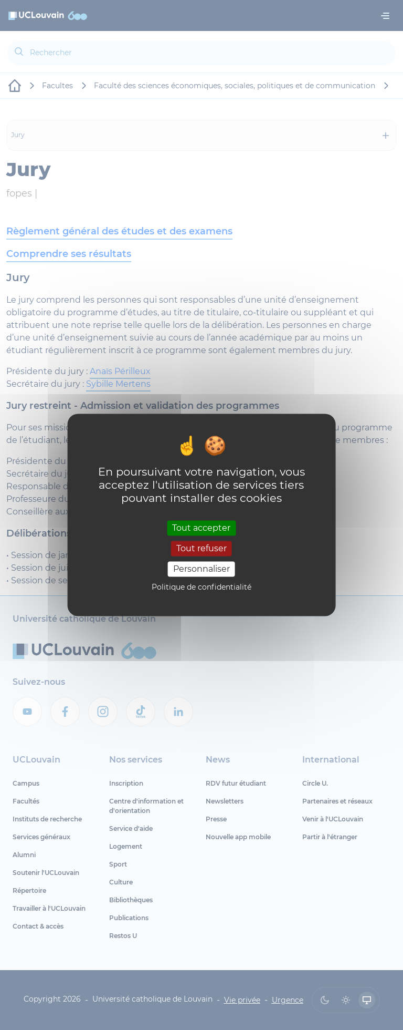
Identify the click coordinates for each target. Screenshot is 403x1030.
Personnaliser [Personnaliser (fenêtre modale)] (201, 569)
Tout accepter (201, 528)
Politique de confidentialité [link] (201, 587)
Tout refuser (201, 548)
